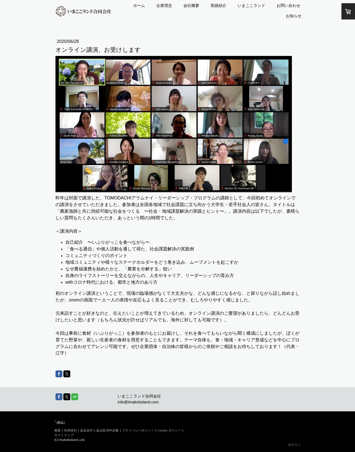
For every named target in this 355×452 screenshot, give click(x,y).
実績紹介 (218, 5)
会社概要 (191, 5)
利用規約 (70, 430)
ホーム (139, 5)
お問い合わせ (288, 5)
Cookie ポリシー (169, 430)
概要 (57, 430)
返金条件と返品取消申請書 (99, 430)
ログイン (294, 444)
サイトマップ (63, 435)
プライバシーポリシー (138, 430)
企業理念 (164, 5)
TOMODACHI (117, 197)
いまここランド (251, 5)
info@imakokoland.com (138, 402)
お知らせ (294, 16)
